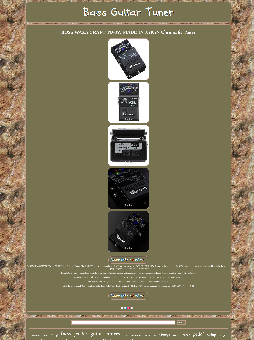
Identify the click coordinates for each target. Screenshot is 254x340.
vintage (164, 335)
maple (175, 335)
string (211, 335)
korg (54, 334)
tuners (113, 334)
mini (125, 336)
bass (66, 333)
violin (147, 335)
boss (45, 335)
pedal (198, 334)
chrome (36, 335)
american (135, 335)
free (154, 335)
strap (222, 335)
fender (80, 334)
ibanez (186, 335)
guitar (96, 334)
